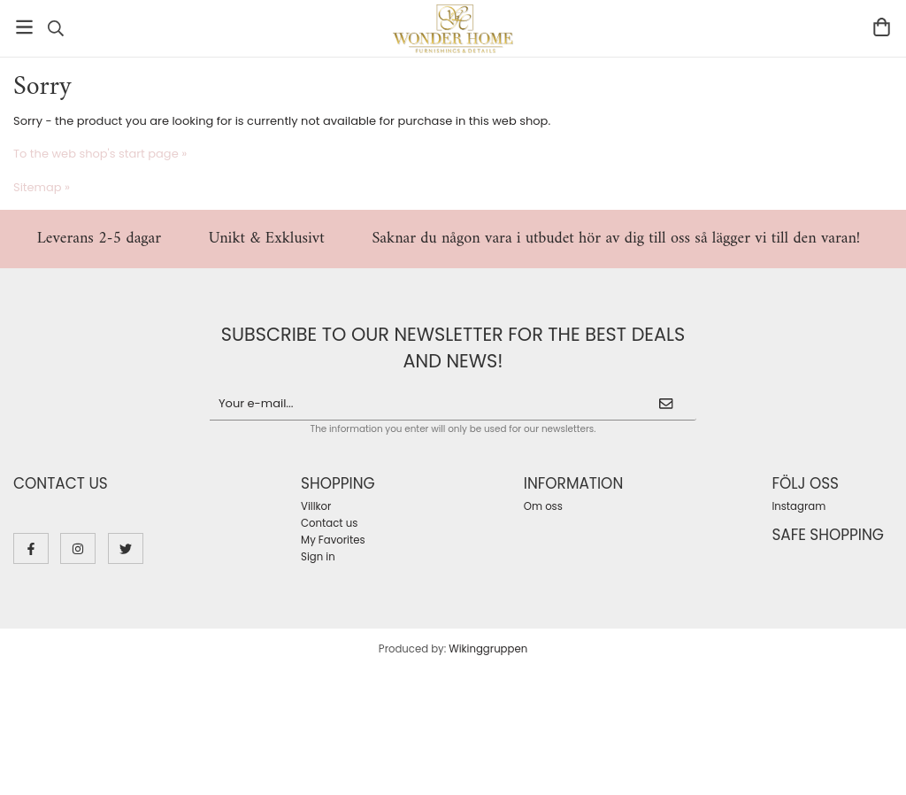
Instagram (798, 506)
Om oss (543, 506)
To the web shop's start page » (100, 153)
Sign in (318, 557)
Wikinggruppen (488, 649)
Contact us (329, 523)
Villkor (316, 506)
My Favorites (333, 540)
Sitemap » (41, 187)
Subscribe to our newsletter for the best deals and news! (453, 347)
